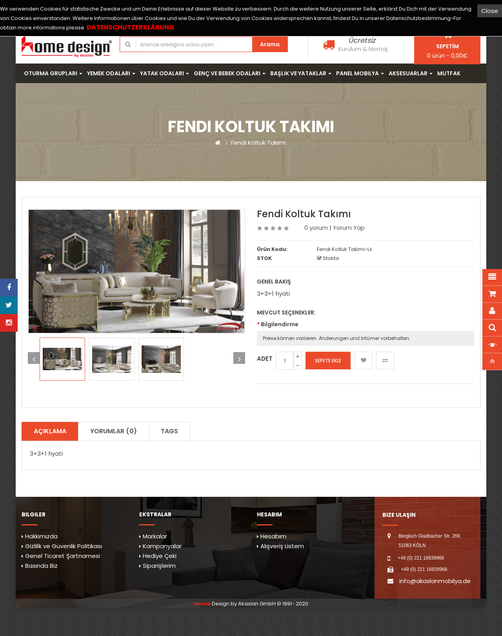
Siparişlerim (159, 565)
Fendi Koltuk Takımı (258, 142)
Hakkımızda (41, 536)
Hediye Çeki (159, 556)
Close (489, 11)
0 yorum (316, 228)
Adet (265, 358)
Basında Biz (41, 565)
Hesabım (273, 536)
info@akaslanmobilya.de (435, 581)
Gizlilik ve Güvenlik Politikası (63, 546)
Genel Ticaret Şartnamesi (62, 556)
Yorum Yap (349, 228)
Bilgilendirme (279, 324)
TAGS (169, 431)
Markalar (155, 536)
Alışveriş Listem (282, 546)
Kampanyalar (162, 546)
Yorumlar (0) (113, 431)
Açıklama (50, 431)
